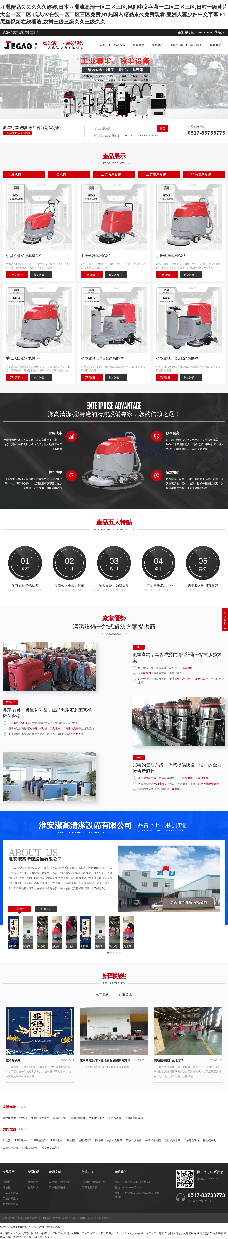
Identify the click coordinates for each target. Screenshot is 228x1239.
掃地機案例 (209, 1140)
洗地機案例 (84, 1140)
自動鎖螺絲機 (77, 1118)
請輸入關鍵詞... (113, 135)
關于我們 (196, 45)
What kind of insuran (148, 135)
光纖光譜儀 (114, 1118)
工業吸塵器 (20, 1140)
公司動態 (19, 909)
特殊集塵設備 (10, 1204)
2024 (133, 135)
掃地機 (99, 1140)
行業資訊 (46, 909)
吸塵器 (7, 1140)
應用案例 (158, 45)
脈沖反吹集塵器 (50, 1147)
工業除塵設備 (191, 1140)
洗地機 (71, 1140)
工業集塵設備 (10, 1147)
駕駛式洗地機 (133, 1140)
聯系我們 (216, 45)
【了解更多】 (99, 888)
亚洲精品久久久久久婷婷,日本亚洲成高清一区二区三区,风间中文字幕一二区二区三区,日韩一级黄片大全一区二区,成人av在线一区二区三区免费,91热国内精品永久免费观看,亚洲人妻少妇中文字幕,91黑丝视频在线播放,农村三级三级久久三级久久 (113, 14)
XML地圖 (104, 1218)
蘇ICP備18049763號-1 (85, 1218)
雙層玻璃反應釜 (40, 1118)
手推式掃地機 (153, 1140)
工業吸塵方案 (90, 1187)
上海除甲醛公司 (134, 1118)
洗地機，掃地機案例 (60, 1182)
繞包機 (23, 1118)
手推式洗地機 (114, 1140)
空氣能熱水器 (96, 1118)
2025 (125, 135)
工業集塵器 (56, 1140)
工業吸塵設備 (39, 1140)
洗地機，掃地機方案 (93, 1182)
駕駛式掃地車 (30, 1147)
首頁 (103, 45)
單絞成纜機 (9, 1118)
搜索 (162, 128)
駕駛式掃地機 (172, 1140)
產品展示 (119, 45)
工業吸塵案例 (57, 1187)
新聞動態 (138, 45)
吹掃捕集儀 (59, 1118)
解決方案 (177, 45)
